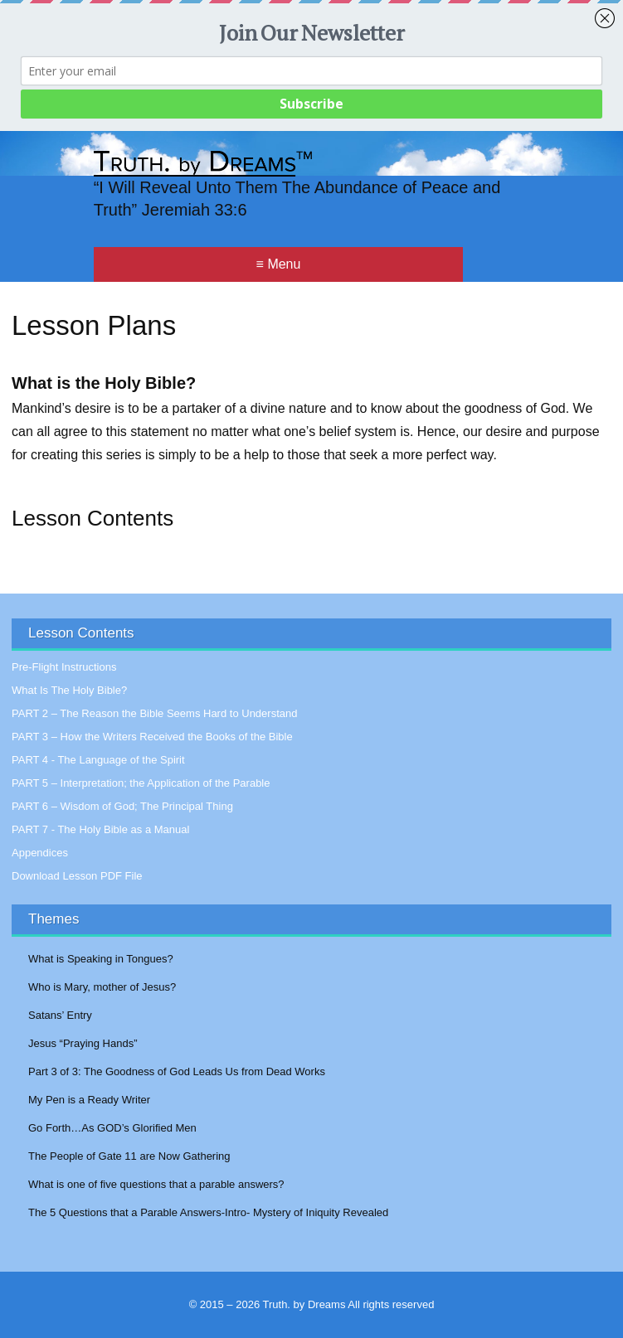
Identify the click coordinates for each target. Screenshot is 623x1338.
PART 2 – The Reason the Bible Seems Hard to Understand (154, 713)
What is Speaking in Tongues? (100, 959)
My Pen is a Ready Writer (89, 1099)
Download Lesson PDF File (77, 876)
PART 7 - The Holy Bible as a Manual (100, 829)
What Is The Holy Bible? (69, 690)
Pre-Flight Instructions (64, 667)
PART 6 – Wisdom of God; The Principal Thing (122, 806)
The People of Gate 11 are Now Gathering (129, 1156)
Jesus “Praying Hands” (83, 1043)
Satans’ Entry (60, 1015)
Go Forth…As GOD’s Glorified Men (112, 1128)
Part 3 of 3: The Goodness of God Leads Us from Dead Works (176, 1071)
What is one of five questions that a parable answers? (156, 1184)
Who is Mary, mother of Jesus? (102, 987)
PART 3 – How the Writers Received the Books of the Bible (152, 736)
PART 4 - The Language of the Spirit (98, 760)
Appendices (40, 852)
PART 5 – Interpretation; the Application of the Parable (141, 783)
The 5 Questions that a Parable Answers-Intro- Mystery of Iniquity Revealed (208, 1212)
